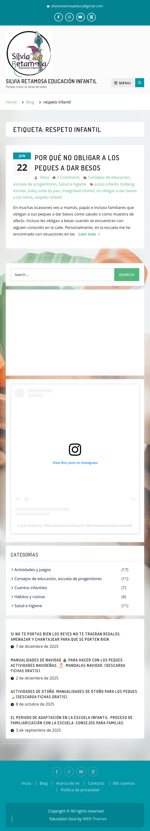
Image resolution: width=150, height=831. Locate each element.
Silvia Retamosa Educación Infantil (51, 81)
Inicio (26, 783)
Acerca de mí (67, 783)
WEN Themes (95, 819)
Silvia (44, 177)
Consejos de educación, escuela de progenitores (58, 578)
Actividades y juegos (32, 569)
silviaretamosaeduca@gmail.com (77, 6)
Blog (44, 783)
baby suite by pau (44, 190)
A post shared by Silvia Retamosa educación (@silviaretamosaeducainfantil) (75, 526)
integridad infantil (78, 190)
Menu (122, 82)
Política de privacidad (80, 790)
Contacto (96, 783)
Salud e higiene (72, 184)
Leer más (87, 234)
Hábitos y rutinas (29, 596)
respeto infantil (48, 197)
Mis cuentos (124, 783)
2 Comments (68, 177)
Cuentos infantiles (30, 587)
